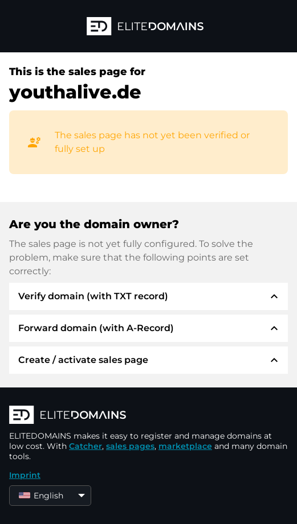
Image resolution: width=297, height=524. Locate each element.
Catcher (85, 446)
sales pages (130, 446)
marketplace (185, 446)
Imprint (24, 475)
